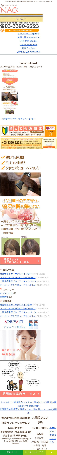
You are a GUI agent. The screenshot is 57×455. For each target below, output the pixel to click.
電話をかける (11, 452)
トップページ (28, 33)
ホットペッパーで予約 (34, 452)
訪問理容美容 (6, 409)
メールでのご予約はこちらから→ (53, 434)
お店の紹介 (29, 37)
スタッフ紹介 (28, 44)
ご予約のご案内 (28, 51)
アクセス (28, 409)
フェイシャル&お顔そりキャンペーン (17, 277)
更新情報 (4, 297)
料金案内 (29, 41)
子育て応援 (18, 409)
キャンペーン (6, 293)
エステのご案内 (30, 402)
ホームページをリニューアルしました (18, 285)
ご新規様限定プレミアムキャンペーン (18, 281)
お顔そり (28, 48)
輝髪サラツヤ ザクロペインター (19, 119)
